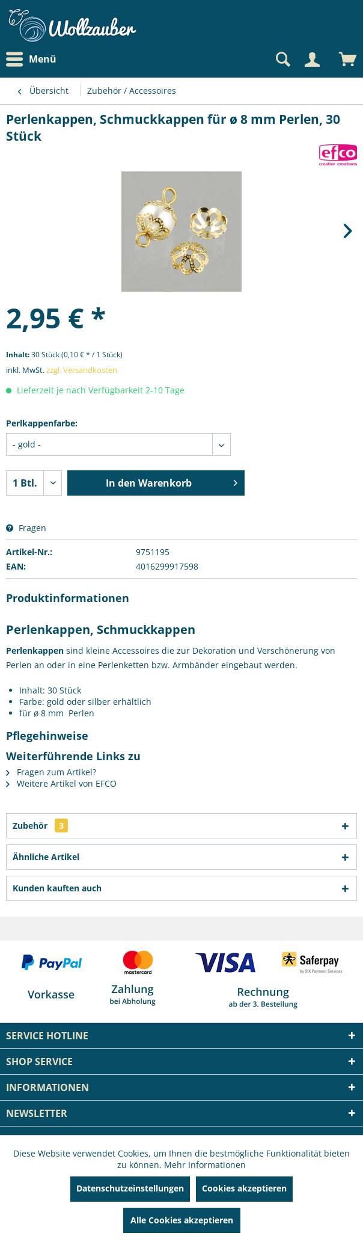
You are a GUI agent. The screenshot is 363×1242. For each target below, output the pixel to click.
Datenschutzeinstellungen (130, 1188)
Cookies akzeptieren (244, 1188)
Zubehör (40, 825)
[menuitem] (34, 59)
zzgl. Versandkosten (81, 369)
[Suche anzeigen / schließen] (282, 59)
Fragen (26, 527)
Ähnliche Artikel (46, 856)
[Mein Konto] (312, 59)
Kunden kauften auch (57, 888)
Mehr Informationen (205, 1164)
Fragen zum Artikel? (51, 772)
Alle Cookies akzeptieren (181, 1220)
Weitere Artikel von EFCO (61, 783)
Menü (31, 59)
